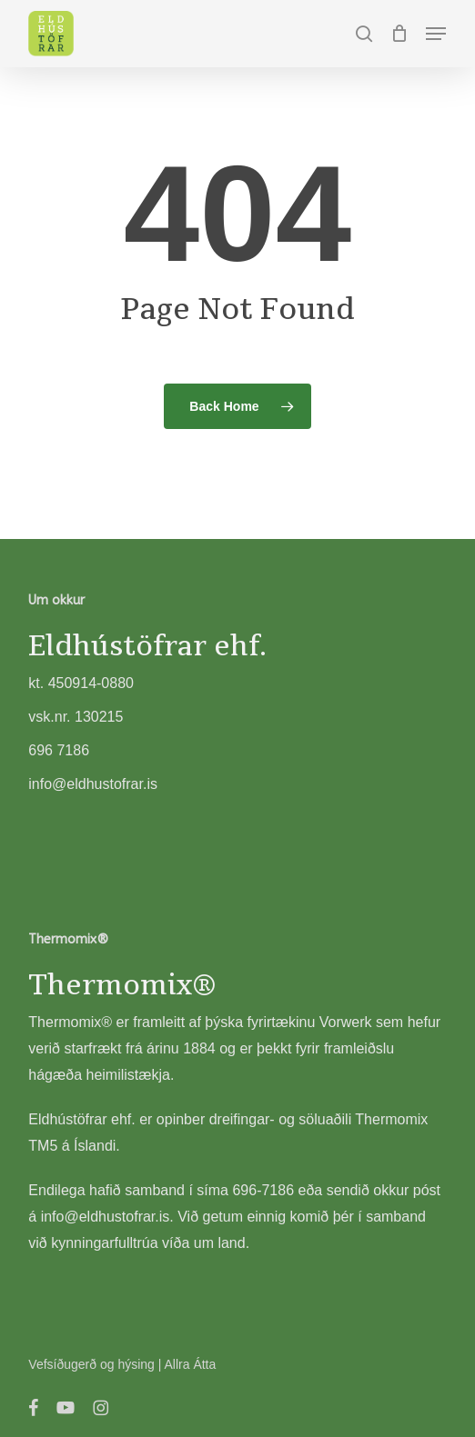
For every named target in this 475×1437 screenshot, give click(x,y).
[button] (436, 34)
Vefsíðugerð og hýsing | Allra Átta (122, 1364)
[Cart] (399, 33)
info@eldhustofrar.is (105, 1216)
